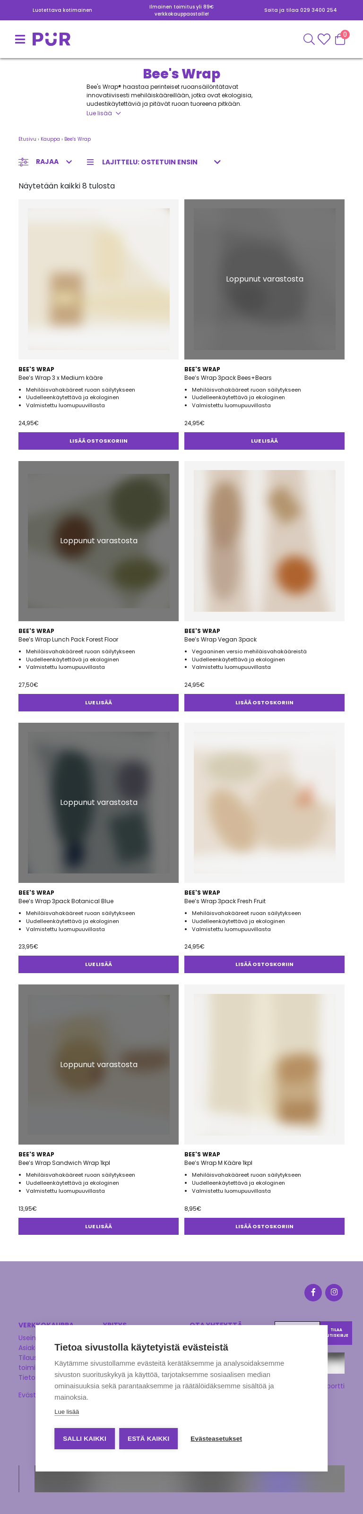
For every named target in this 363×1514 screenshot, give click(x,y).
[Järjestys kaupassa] (156, 162)
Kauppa (50, 139)
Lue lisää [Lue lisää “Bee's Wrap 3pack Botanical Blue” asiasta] (98, 964)
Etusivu (27, 139)
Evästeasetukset (217, 1438)
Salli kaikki (84, 1438)
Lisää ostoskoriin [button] (98, 441)
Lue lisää (99, 113)
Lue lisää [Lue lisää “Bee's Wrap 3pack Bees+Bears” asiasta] (264, 441)
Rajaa (47, 161)
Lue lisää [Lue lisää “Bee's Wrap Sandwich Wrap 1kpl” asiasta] (98, 1226)
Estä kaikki (149, 1438)
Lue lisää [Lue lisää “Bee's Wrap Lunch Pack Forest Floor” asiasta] (98, 702)
